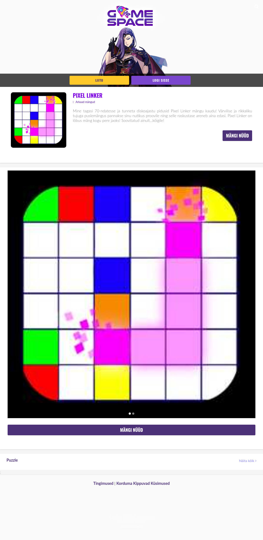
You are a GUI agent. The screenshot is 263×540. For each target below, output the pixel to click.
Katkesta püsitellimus (131, 526)
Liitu (99, 80)
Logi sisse (161, 80)
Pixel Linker (87, 95)
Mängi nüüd (237, 135)
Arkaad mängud (84, 102)
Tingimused (103, 483)
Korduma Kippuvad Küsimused (143, 483)
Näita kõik (247, 461)
